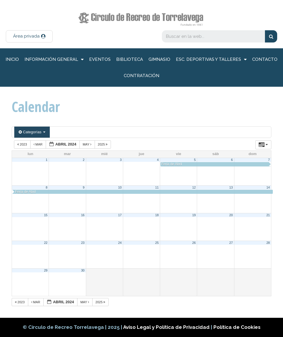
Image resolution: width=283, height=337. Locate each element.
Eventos (100, 59)
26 (194, 242)
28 (268, 242)
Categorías (32, 132)
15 (45, 215)
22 (45, 242)
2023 (22, 144)
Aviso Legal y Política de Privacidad (167, 327)
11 (157, 187)
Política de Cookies (237, 327)
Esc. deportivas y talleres (211, 59)
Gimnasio (159, 59)
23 (82, 242)
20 (231, 215)
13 (231, 187)
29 (45, 270)
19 (194, 215)
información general (54, 59)
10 (120, 187)
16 (82, 215)
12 (194, 187)
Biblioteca (129, 59)
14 (268, 187)
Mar (38, 144)
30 (82, 270)
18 (157, 215)
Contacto (264, 59)
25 (157, 242)
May (87, 144)
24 (120, 242)
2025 (103, 144)
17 (120, 215)
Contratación (141, 75)
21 (268, 215)
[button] (29, 36)
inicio (12, 59)
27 (231, 242)
